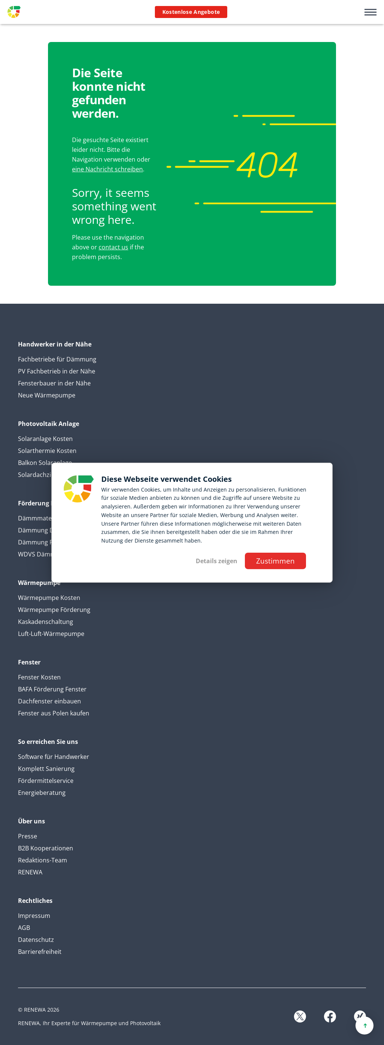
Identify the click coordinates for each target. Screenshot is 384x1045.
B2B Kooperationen (45, 848)
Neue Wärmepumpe (46, 395)
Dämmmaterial (39, 518)
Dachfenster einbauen (49, 701)
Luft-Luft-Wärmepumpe (51, 634)
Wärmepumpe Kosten (49, 598)
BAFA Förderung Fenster (52, 689)
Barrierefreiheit (40, 952)
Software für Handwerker (53, 757)
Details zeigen (216, 561)
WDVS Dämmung (42, 554)
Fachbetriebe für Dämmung (57, 359)
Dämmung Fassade (45, 542)
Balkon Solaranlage (45, 463)
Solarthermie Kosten (47, 451)
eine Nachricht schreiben (107, 169)
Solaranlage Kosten (45, 439)
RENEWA (30, 872)
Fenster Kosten (39, 677)
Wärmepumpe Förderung (54, 610)
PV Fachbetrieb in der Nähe (56, 371)
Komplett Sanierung (46, 769)
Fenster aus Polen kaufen (53, 713)
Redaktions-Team (42, 860)
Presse (27, 836)
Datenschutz (36, 940)
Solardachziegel (40, 475)
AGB (24, 928)
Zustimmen (275, 561)
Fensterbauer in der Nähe (54, 383)
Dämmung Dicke (41, 530)
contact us (113, 247)
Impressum (34, 916)
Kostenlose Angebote (191, 11)
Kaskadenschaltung (45, 622)
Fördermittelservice (46, 781)
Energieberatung (42, 793)
